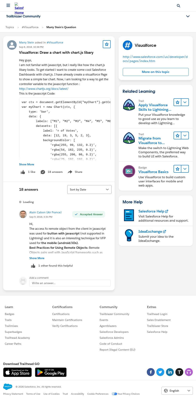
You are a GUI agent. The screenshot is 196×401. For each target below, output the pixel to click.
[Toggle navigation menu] (188, 16)
